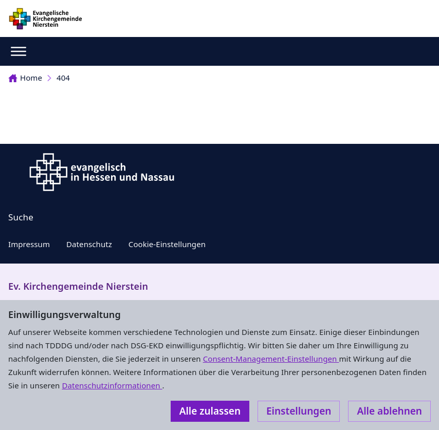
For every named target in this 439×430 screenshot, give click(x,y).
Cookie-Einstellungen (167, 244)
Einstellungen (298, 411)
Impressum (29, 244)
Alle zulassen (210, 411)
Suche (20, 217)
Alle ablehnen (389, 411)
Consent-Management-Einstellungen (271, 358)
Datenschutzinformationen (112, 385)
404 (63, 77)
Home (25, 77)
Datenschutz (89, 244)
